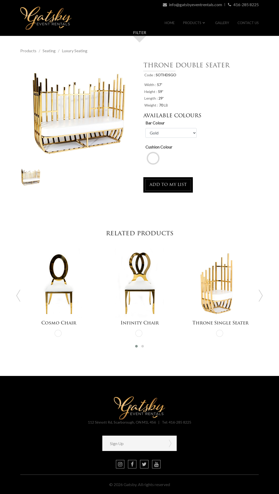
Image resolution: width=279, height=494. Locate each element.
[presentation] (18, 296)
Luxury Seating (74, 50)
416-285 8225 (243, 5)
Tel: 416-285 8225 (176, 422)
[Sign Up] (133, 443)
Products (192, 23)
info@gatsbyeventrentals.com (192, 4)
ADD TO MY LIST (168, 185)
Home (170, 23)
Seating (49, 50)
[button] (136, 346)
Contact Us (248, 23)
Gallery (222, 23)
